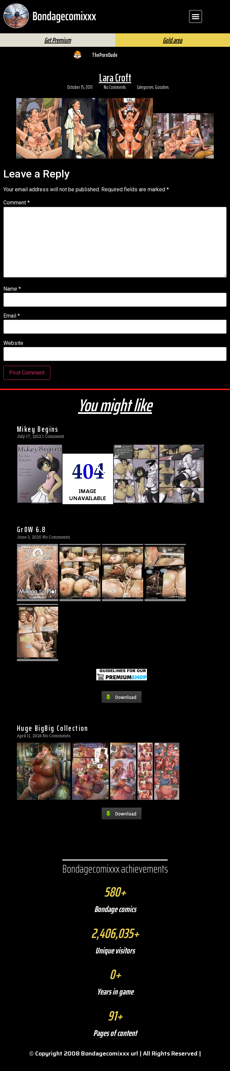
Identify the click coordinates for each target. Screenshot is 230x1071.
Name (12, 300)
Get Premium (57, 51)
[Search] (134, 38)
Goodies (162, 98)
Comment (16, 214)
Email (11, 327)
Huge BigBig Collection (52, 739)
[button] (195, 16)
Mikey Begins (38, 440)
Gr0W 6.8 (31, 540)
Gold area (172, 51)
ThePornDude (105, 66)
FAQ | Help (184, 36)
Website (13, 354)
